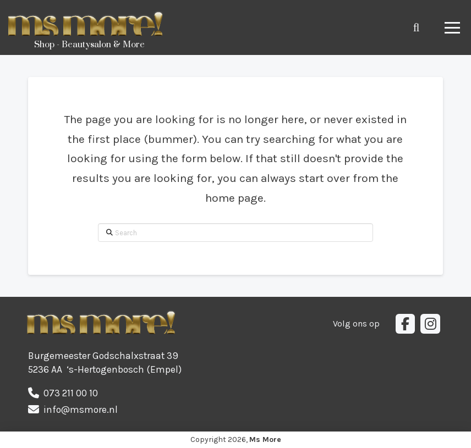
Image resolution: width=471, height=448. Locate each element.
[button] (416, 27)
